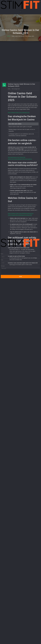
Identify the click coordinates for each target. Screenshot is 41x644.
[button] (20, 11)
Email (2, 253)
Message (3, 259)
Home (9, 38)
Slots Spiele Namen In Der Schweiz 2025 (16, 201)
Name (2, 247)
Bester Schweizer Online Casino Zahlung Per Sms (18, 157)
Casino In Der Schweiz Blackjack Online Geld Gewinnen (20, 202)
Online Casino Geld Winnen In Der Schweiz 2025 (22, 38)
